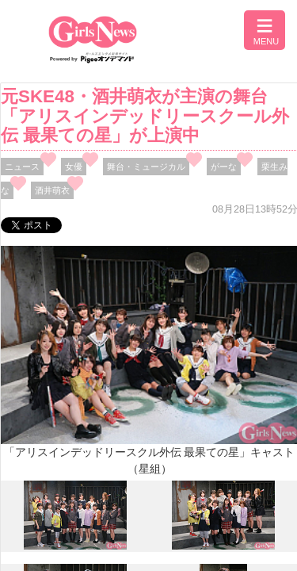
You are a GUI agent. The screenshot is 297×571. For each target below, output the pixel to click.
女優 (73, 166)
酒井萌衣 (52, 190)
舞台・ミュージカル (146, 166)
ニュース (22, 166)
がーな (224, 166)
